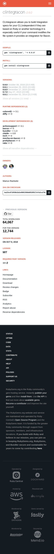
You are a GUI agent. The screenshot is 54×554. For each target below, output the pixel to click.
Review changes (11, 287)
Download (7, 283)
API (7, 368)
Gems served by (37, 509)
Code (8, 342)
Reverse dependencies (14, 312)
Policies (10, 372)
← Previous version (15, 209)
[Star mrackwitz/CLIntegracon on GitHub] (8, 214)
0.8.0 (5, 89)
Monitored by (17, 509)
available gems (32, 400)
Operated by (17, 470)
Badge (6, 291)
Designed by (38, 469)
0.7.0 (5, 92)
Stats (8, 351)
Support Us (11, 377)
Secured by (38, 529)
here (39, 448)
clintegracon (14, 12)
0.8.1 (5, 87)
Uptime (9, 338)
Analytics (7, 303)
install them (26, 396)
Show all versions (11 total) (16, 98)
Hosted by (18, 489)
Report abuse (9, 308)
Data (8, 347)
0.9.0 (5, 84)
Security (10, 381)
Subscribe (7, 295)
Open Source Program (26, 420)
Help (8, 364)
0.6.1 (5, 94)
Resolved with (38, 489)
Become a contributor (16, 403)
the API (40, 396)
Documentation (10, 279)
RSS (5, 299)
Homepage (8, 274)
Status (9, 334)
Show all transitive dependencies (18, 148)
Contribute (11, 355)
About (9, 359)
